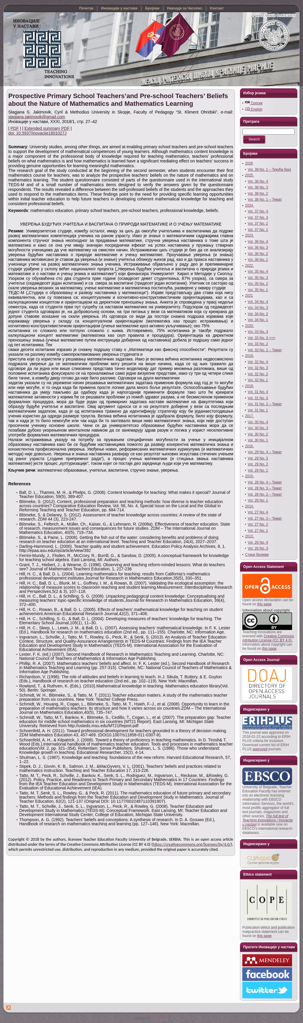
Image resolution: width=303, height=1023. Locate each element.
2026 (249, 163)
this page (264, 604)
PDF (15, 128)
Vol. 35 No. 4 (258, 271)
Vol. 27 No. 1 (258, 531)
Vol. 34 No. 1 (258, 320)
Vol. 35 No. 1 (258, 290)
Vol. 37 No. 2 (258, 223)
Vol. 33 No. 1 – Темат (265, 350)
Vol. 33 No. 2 (258, 344)
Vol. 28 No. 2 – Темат (265, 494)
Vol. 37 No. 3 (258, 218)
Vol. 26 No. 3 (258, 548)
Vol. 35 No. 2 (258, 284)
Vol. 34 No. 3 (258, 308)
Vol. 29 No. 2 (258, 464)
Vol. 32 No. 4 (258, 362)
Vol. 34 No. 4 (258, 302)
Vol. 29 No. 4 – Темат (265, 452)
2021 (249, 295)
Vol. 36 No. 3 (258, 247)
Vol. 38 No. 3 (258, 187)
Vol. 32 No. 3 (258, 368)
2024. (249, 205)
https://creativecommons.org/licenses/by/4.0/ (192, 844)
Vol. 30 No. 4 (258, 422)
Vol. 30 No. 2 (258, 434)
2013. (249, 536)
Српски (253, 103)
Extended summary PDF (47, 128)
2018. (249, 386)
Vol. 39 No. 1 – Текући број (269, 169)
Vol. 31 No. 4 (258, 392)
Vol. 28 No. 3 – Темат (265, 488)
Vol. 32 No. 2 (258, 374)
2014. (249, 506)
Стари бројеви (257, 555)
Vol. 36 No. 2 (258, 254)
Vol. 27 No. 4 (258, 512)
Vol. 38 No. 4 (258, 181)
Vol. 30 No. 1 (258, 440)
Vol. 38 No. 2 (258, 193)
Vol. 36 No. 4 (258, 242)
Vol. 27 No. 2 (258, 524)
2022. (249, 266)
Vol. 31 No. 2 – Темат (265, 404)
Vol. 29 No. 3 (258, 458)
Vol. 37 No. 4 (258, 211)
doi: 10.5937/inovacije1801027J (37, 133)
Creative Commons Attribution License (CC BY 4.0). (268, 638)
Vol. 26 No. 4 (258, 542)
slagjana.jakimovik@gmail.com (36, 116)
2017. (249, 416)
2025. (249, 175)
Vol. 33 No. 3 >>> (261, 338)
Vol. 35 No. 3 (258, 278)
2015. (249, 476)
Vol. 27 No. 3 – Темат (265, 518)
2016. (249, 446)
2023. (249, 235)
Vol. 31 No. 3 (258, 398)
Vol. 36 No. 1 (258, 260)
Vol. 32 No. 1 (258, 380)
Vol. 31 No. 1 (258, 410)
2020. (249, 326)
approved (260, 749)
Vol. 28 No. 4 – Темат (265, 482)
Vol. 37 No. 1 (258, 230)
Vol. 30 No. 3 (258, 428)
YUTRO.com (159, 1018)
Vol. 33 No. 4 (258, 332)
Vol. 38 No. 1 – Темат (265, 199)
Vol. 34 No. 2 (258, 314)
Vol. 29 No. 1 (258, 470)
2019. (249, 356)
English (253, 109)
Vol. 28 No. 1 (258, 500)
